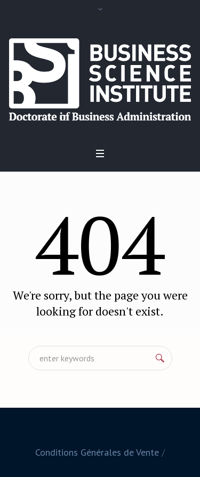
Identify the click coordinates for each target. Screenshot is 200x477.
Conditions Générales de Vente (97, 452)
